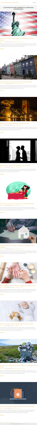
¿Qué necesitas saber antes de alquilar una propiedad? (16, 82)
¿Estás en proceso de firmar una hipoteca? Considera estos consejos (17, 246)
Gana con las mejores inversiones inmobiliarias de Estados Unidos (17, 39)
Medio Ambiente (15, 368)
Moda (14, 408)
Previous (1, 422)
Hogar (15, 325)
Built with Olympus (24, 423)
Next (11, 422)
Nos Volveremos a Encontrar (10, 2)
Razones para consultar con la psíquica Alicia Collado (15, 165)
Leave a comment (21, 41)
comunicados (3, 41)
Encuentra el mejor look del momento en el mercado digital (17, 406)
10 (8, 422)
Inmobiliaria (15, 41)
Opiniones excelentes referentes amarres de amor (14, 123)
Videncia (15, 125)
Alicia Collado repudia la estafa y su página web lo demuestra (18, 285)
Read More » (2, 48)
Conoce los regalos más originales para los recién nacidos (16, 324)
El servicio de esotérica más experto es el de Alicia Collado (17, 204)
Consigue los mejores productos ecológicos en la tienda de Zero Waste (18, 366)
